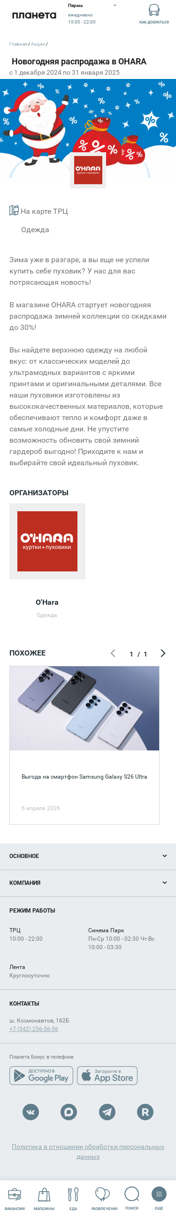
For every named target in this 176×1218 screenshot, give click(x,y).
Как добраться (154, 13)
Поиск (132, 1198)
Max (69, 1112)
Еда (73, 1199)
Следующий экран (162, 654)
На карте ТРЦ (38, 210)
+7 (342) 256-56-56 (33, 1029)
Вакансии (15, 1199)
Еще (159, 1195)
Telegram (107, 1112)
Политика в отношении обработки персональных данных (88, 1151)
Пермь (75, 5)
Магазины (44, 1199)
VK (31, 1112)
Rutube (145, 1112)
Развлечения (105, 1199)
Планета (34, 15)
